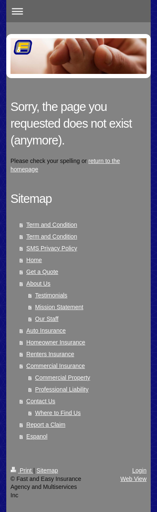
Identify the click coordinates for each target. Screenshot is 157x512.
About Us (38, 283)
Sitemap (47, 470)
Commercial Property (62, 377)
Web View (133, 478)
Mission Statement (59, 307)
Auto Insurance (46, 330)
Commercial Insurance (55, 365)
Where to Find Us (58, 413)
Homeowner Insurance (55, 342)
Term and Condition (51, 224)
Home (34, 260)
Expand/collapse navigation (78, 11)
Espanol (37, 436)
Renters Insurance (50, 354)
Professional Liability (62, 389)
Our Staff (47, 318)
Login (139, 470)
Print (21, 470)
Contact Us (40, 401)
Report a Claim (45, 424)
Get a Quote (42, 271)
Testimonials (51, 295)
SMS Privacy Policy (51, 248)
